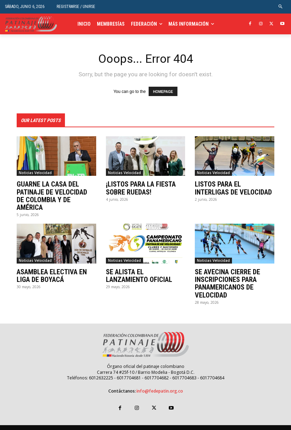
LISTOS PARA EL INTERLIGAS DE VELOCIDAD (233, 188)
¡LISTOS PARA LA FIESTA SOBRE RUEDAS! (141, 188)
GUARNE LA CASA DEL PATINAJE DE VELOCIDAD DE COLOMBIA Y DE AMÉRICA (56, 192)
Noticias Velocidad (35, 172)
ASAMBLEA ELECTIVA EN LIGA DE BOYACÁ (51, 268)
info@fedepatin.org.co (159, 382)
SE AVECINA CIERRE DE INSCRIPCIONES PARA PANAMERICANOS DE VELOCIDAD (227, 275)
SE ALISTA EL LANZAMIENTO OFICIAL (139, 268)
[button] (280, 6)
